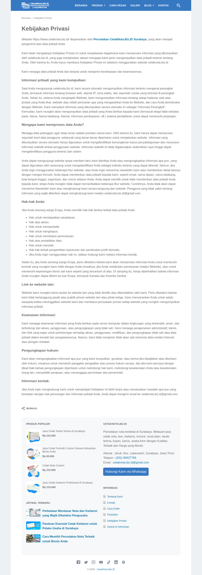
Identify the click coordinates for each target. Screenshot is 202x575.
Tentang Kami (115, 496)
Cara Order (113, 508)
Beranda (81, 5)
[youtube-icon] (101, 562)
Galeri (135, 5)
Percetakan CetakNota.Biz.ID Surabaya (119, 39)
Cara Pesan (117, 5)
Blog (148, 5)
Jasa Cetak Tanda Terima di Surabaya (63, 431)
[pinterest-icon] (123, 562)
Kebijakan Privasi (116, 520)
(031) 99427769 (126, 457)
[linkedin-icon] (116, 562)
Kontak (163, 5)
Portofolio (112, 514)
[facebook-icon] (78, 562)
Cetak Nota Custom (53, 465)
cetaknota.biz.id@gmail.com (131, 462)
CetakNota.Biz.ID (106, 569)
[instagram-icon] (93, 562)
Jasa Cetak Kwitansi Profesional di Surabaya (67, 482)
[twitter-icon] (86, 562)
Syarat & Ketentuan (118, 526)
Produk (97, 5)
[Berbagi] (29, 408)
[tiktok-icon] (108, 562)
